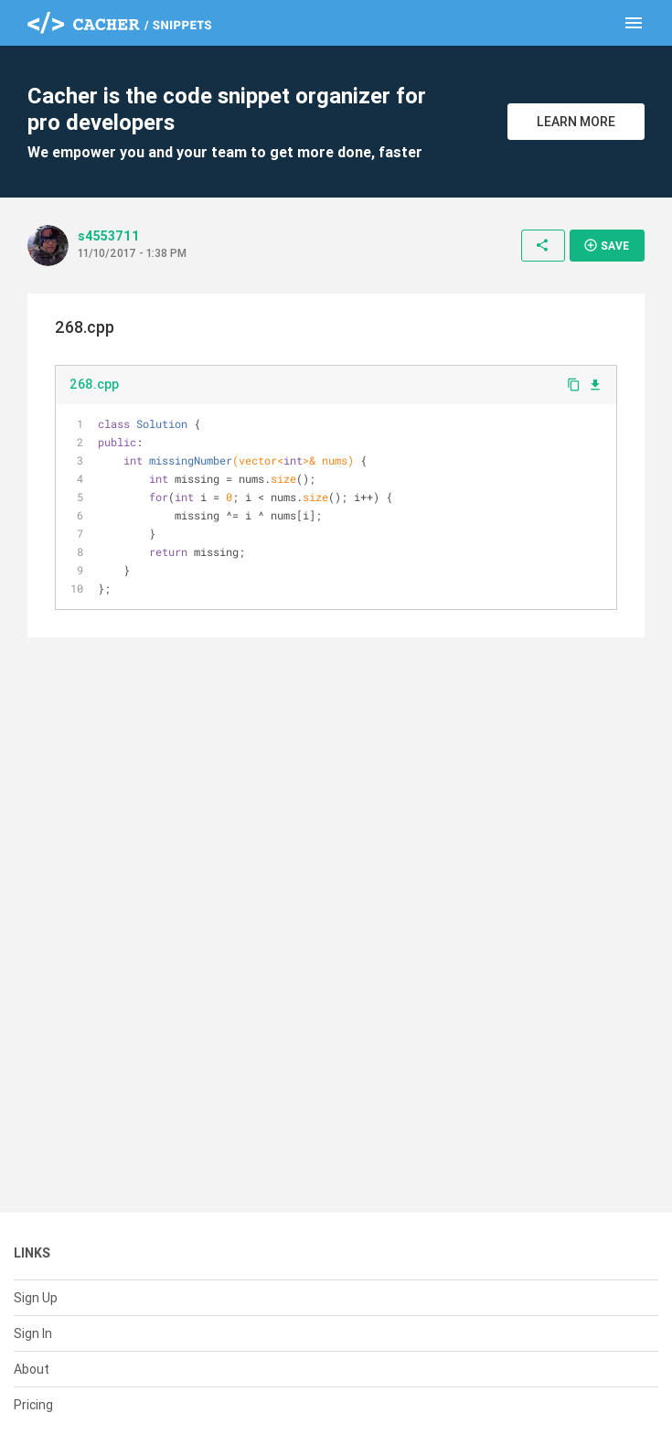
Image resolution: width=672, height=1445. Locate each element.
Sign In (33, 1333)
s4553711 (109, 236)
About (31, 1369)
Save (606, 245)
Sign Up (36, 1298)
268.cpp (94, 384)
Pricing (33, 1405)
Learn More (576, 121)
